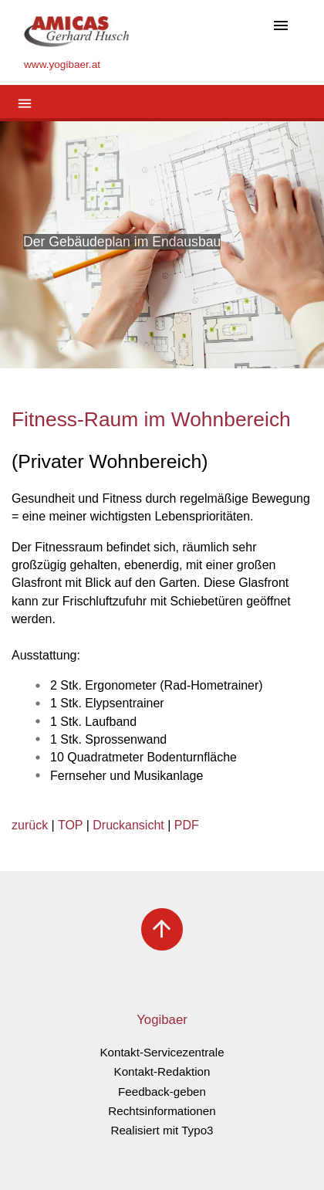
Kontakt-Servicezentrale (162, 1052)
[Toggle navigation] (281, 26)
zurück (30, 825)
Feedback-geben (162, 1091)
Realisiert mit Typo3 (161, 1130)
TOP (70, 825)
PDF (186, 825)
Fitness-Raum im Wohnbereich (151, 419)
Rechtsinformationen (161, 1110)
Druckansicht (128, 825)
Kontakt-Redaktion (162, 1071)
